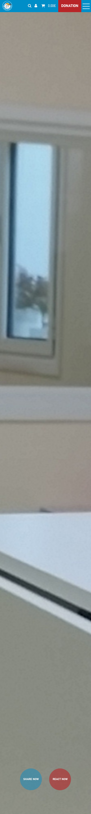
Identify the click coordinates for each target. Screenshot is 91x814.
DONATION (69, 6)
